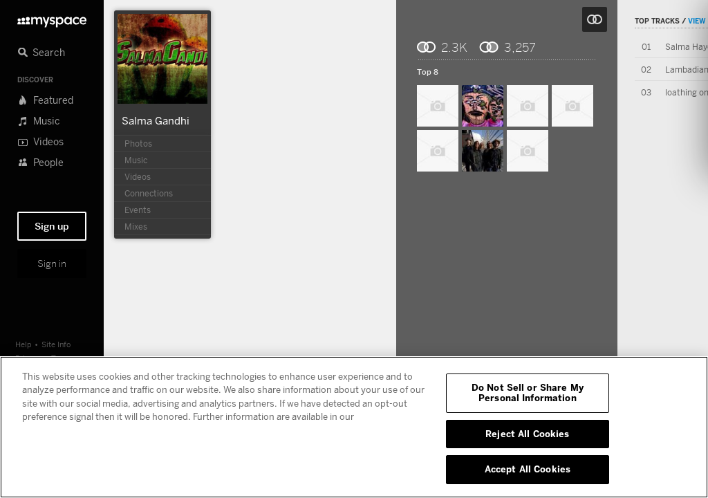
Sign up (52, 226)
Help (23, 344)
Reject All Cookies (527, 433)
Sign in (51, 263)
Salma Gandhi (155, 120)
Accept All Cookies (527, 469)
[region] (354, 427)
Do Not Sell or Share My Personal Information (528, 393)
